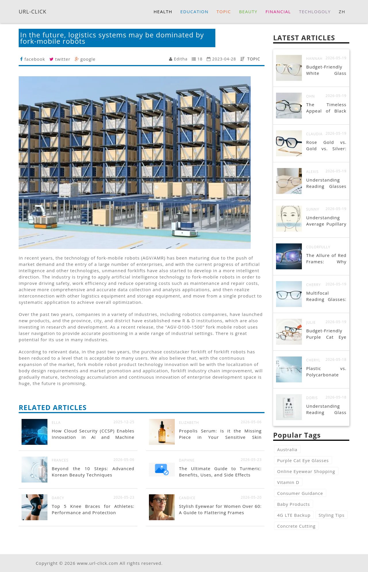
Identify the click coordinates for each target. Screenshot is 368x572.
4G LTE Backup (293, 515)
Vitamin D (288, 482)
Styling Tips (331, 515)
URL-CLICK (33, 11)
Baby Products (293, 504)
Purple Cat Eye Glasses (303, 460)
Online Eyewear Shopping (306, 471)
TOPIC (253, 59)
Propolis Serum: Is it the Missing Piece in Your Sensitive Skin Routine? (220, 437)
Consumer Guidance (300, 493)
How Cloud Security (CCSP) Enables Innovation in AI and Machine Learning (93, 437)
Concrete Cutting (296, 526)
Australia (287, 449)
